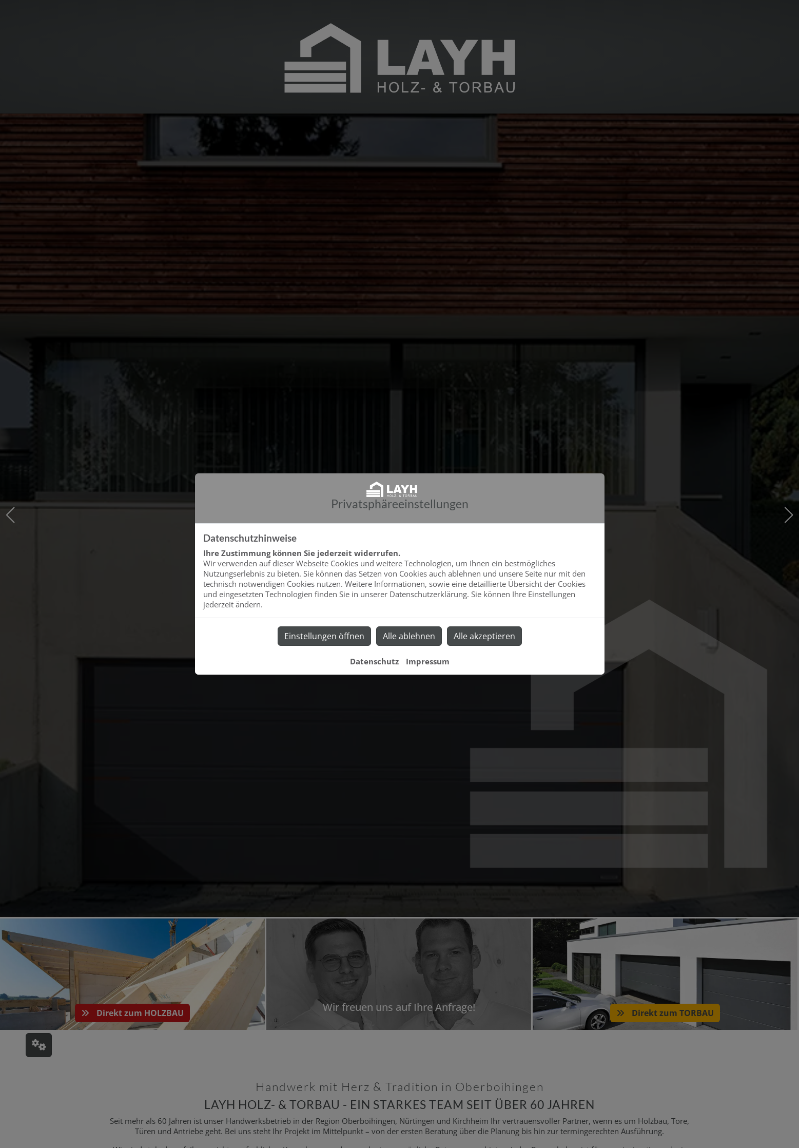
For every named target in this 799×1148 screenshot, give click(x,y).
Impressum (428, 661)
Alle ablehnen (409, 636)
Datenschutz (374, 661)
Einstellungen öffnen (324, 636)
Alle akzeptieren (484, 636)
